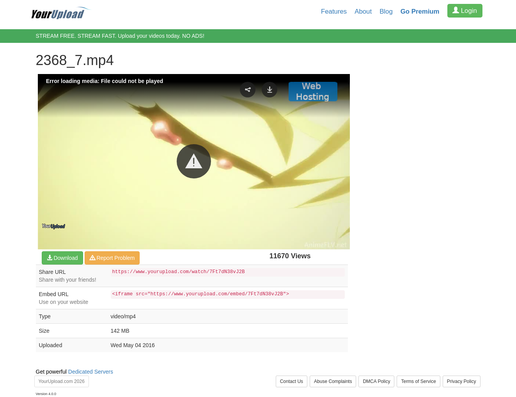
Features (334, 11)
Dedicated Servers (90, 372)
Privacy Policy (461, 381)
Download (62, 258)
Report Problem (112, 258)
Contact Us (291, 381)
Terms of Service (418, 381)
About (363, 11)
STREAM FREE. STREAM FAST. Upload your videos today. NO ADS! (120, 36)
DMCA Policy (376, 381)
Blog (386, 11)
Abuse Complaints (333, 381)
